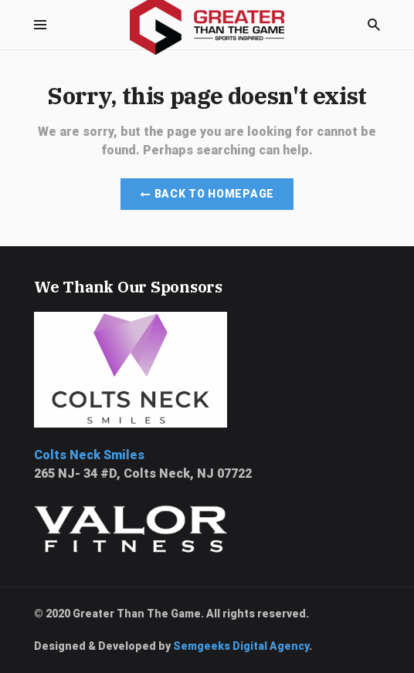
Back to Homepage (207, 194)
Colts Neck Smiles (89, 455)
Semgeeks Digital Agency (241, 646)
